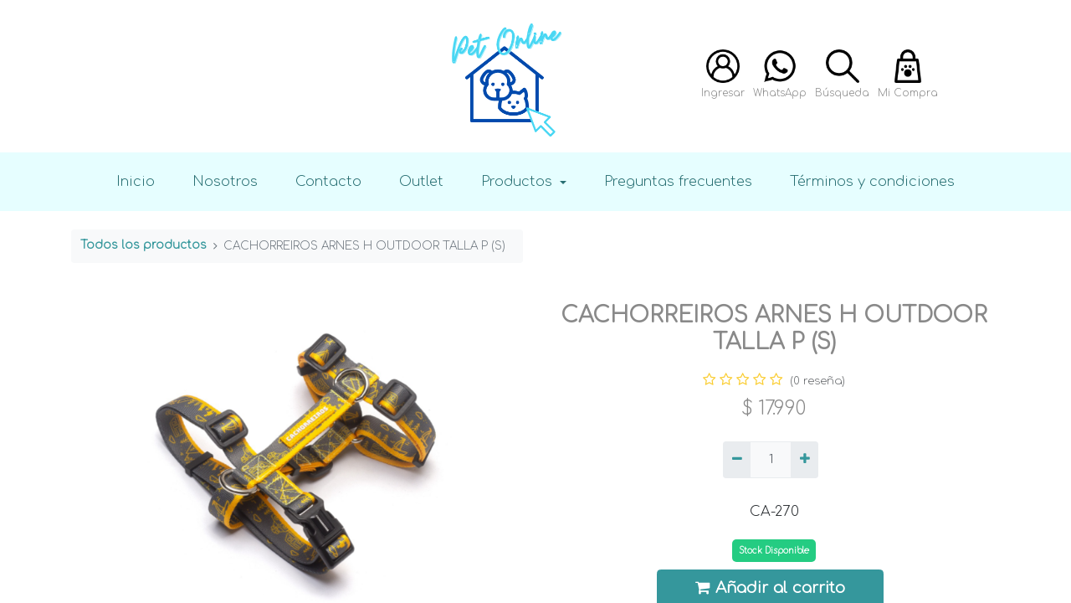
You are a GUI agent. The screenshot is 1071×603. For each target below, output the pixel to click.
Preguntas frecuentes (678, 181)
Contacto (328, 181)
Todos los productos (143, 245)
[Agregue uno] (804, 459)
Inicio (135, 181)
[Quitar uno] (737, 459)
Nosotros (225, 181)
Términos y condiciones (872, 181)
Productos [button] (518, 181)
